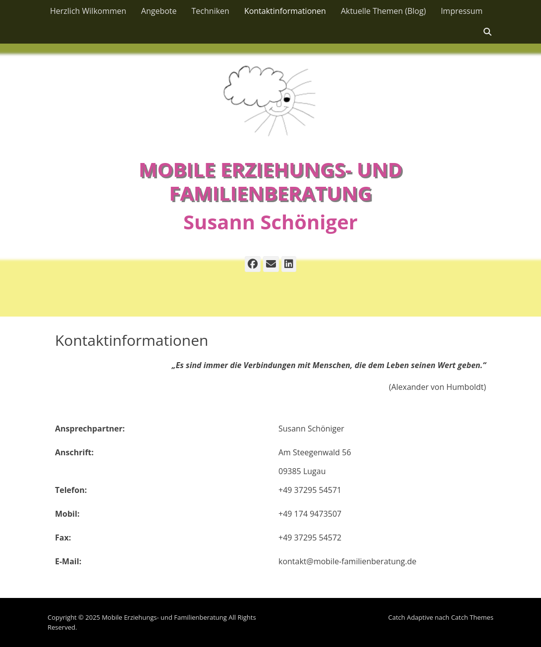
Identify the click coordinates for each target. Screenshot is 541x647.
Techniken (210, 10)
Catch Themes (472, 617)
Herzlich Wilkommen (88, 10)
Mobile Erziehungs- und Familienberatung (271, 181)
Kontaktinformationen (285, 10)
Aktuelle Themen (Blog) (383, 10)
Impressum (462, 10)
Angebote (159, 10)
